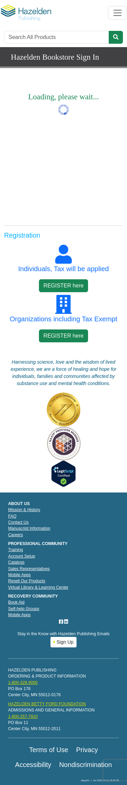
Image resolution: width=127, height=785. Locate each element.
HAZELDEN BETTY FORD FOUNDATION (47, 704)
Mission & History (24, 509)
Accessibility (33, 764)
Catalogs (16, 562)
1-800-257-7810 (23, 716)
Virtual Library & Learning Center (38, 587)
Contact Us (18, 522)
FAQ (12, 516)
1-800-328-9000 (23, 682)
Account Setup (21, 556)
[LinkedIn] (66, 621)
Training (15, 549)
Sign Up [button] (63, 642)
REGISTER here (63, 285)
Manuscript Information (29, 528)
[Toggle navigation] (117, 13)
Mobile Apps (19, 574)
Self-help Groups (23, 608)
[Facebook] (61, 621)
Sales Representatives (29, 568)
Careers (15, 534)
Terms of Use (48, 749)
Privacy (87, 749)
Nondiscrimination (85, 764)
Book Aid (16, 602)
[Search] (56, 37)
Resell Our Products (26, 581)
